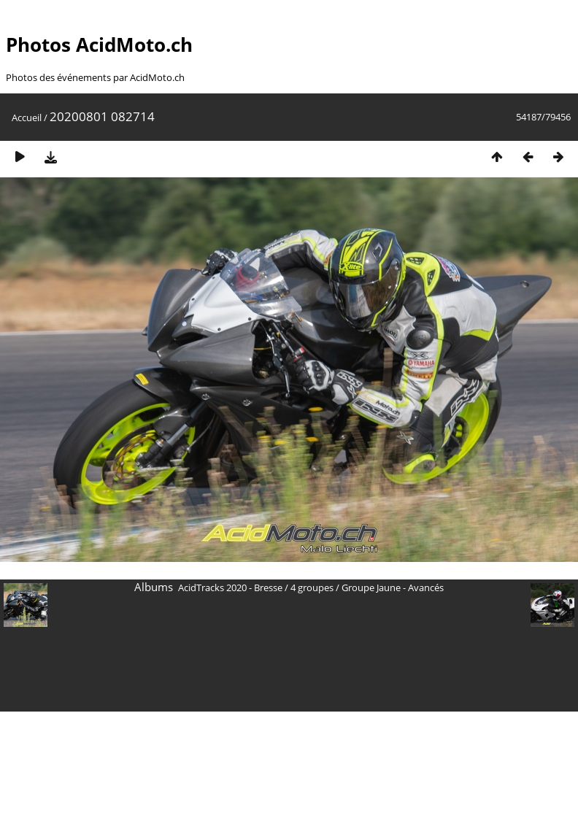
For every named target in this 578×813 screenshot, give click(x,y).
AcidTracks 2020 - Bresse (230, 587)
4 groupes (312, 587)
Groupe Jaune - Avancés (393, 587)
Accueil (27, 117)
